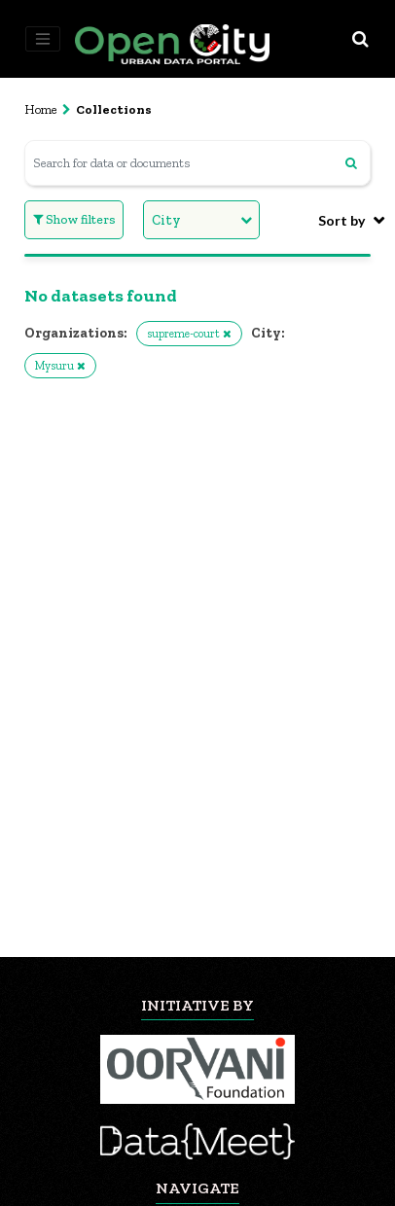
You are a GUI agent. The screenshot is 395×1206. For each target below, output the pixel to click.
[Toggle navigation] (42, 39)
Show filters (74, 219)
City (166, 220)
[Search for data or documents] (197, 163)
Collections (114, 109)
